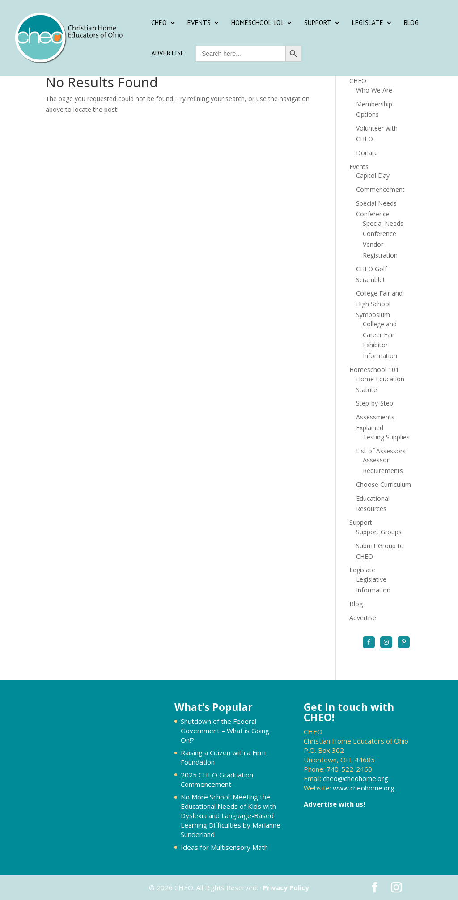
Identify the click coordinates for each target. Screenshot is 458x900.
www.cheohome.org (363, 787)
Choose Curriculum (383, 484)
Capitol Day (373, 175)
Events (199, 23)
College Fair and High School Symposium (379, 304)
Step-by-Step (374, 403)
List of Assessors (381, 451)
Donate (367, 152)
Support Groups (379, 532)
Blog (411, 23)
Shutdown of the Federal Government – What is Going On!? (225, 730)
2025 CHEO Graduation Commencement (217, 779)
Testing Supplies (386, 437)
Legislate (367, 23)
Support (317, 23)
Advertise (167, 53)
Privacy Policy (286, 887)
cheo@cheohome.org (355, 778)
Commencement (380, 189)
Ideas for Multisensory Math (224, 847)
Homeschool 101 (257, 23)
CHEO (159, 23)
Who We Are (374, 90)
